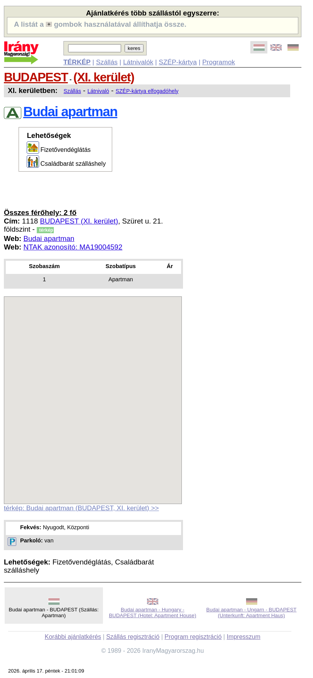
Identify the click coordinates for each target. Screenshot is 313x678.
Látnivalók (138, 62)
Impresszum (243, 636)
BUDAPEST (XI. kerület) (79, 221)
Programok (218, 62)
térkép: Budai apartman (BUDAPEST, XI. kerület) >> (81, 508)
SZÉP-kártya (178, 62)
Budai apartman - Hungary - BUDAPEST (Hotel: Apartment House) (152, 612)
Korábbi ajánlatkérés (72, 636)
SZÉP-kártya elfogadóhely (147, 91)
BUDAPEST (36, 77)
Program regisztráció (193, 636)
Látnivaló (98, 91)
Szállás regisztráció (132, 636)
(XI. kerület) (104, 77)
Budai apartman (48, 238)
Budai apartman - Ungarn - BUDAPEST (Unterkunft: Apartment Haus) (251, 612)
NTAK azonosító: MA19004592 (72, 247)
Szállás (107, 62)
